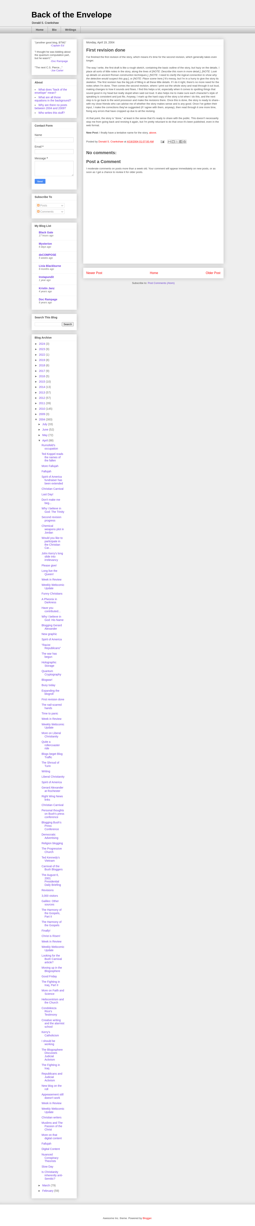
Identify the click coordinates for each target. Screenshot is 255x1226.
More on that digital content (51, 1136)
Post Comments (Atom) (161, 283)
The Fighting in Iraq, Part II (50, 983)
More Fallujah (49, 466)
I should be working (48, 1042)
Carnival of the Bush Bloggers (52, 868)
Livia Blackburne (50, 265)
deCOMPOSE (47, 254)
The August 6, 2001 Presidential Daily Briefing (51, 879)
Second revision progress (51, 519)
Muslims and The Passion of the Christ (52, 1126)
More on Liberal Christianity (51, 734)
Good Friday (49, 976)
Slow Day (47, 1166)
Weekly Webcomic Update (52, 586)
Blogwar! (46, 679)
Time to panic (49, 713)
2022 (42, 354)
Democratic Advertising (49, 836)
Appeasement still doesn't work (52, 1096)
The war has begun (49, 655)
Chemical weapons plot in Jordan (52, 529)
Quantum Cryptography (51, 672)
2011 (42, 403)
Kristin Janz (47, 288)
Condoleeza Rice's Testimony (49, 1011)
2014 (42, 387)
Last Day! (47, 494)
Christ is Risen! (50, 936)
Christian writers (51, 1117)
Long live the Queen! (49, 572)
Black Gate (46, 232)
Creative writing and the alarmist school (52, 1023)
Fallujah (46, 471)
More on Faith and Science (52, 992)
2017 (42, 370)
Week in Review (51, 579)
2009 (42, 414)
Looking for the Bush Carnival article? (51, 959)
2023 (42, 349)
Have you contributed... (51, 609)
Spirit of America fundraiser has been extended (52, 480)
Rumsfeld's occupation (49, 447)
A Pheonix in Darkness (49, 601)
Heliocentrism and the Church (52, 1001)
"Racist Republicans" (51, 646)
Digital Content (50, 1149)
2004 (42, 419)
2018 (42, 365)
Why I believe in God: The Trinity (52, 510)
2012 (42, 397)
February (48, 1190)
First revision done (52, 699)
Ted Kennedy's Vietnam (50, 859)
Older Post (213, 273)
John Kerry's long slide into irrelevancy (52, 557)
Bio (54, 29)
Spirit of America (51, 639)
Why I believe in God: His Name (52, 618)
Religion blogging (52, 843)
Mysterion (45, 243)
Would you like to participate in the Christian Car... (52, 542)
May (45, 435)
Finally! (45, 930)
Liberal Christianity (52, 776)
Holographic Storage (48, 664)
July (45, 424)
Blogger (147, 1218)
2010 (42, 408)
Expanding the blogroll (50, 692)
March (46, 1185)
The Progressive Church (51, 850)
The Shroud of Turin (50, 764)
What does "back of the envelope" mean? (51, 91)
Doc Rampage (48, 299)
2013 (42, 392)
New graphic (49, 634)
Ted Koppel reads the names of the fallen (52, 457)
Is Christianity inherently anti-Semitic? (52, 1175)
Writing (45, 771)
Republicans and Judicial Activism (51, 1077)
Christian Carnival (52, 488)
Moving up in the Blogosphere (51, 969)
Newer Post (94, 273)
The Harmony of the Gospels (51, 923)
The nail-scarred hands (51, 706)
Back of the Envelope (72, 14)
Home (40, 29)
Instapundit (46, 277)
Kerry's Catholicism (50, 1033)
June (45, 429)
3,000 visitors (49, 895)
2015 (42, 381)
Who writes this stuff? (51, 112)
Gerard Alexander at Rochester (52, 789)
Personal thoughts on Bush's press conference (52, 814)
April (45, 440)
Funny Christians (51, 593)
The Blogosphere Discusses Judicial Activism (52, 1054)
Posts (42, 205)
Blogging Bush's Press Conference (51, 826)
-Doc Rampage (59, 61)
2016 (42, 376)
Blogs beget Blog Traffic (52, 755)
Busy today (48, 685)
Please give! (49, 565)
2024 (42, 343)
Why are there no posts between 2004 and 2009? (51, 106)
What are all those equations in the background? (53, 99)
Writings (70, 29)
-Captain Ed (57, 45)
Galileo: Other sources (50, 902)
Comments (45, 211)
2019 (42, 360)
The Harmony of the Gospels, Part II (51, 913)
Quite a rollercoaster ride (50, 745)
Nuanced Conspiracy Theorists (49, 1158)
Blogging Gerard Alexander (51, 627)
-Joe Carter (57, 70)
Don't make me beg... (50, 501)
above (152, 132)
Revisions (47, 890)
